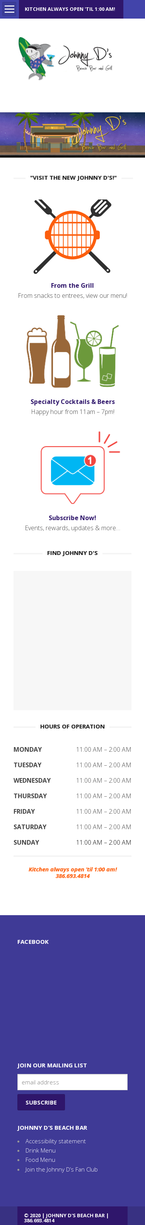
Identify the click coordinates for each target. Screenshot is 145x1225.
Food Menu (40, 1159)
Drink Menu (41, 1150)
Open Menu (9, 9)
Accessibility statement (56, 1141)
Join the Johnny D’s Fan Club (62, 1169)
